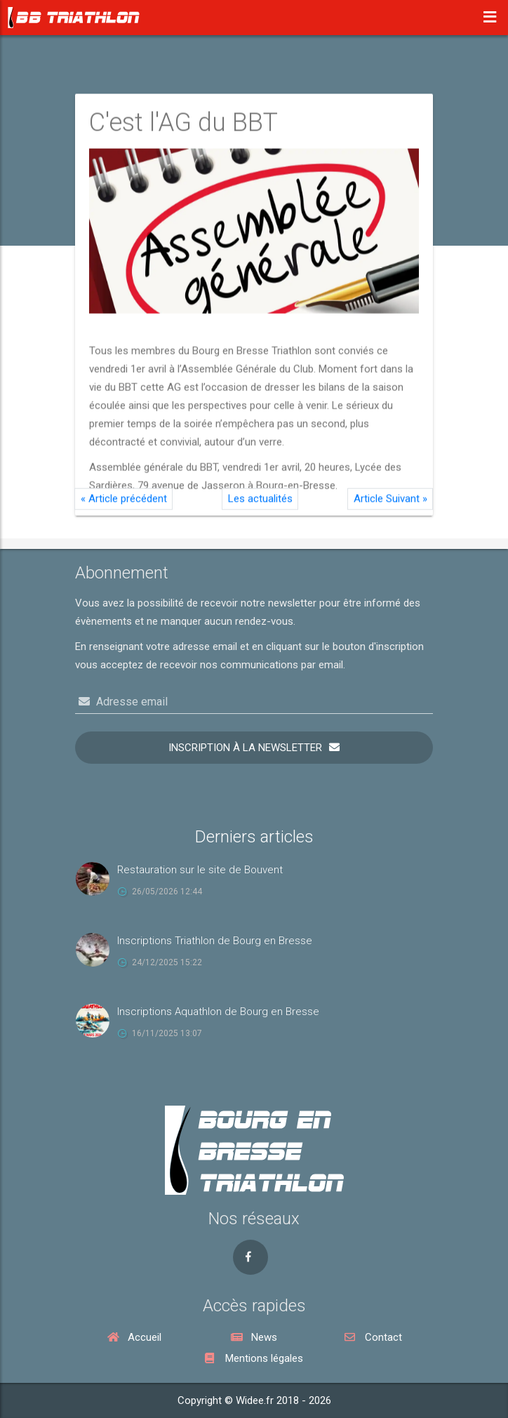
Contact (373, 1337)
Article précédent (124, 506)
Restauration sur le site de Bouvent (200, 869)
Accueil (134, 1337)
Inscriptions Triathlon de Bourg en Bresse (214, 940)
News (254, 1337)
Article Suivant (390, 506)
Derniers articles (254, 837)
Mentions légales (254, 1358)
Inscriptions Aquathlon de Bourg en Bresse (218, 1011)
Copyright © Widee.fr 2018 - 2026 (254, 1400)
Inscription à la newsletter (245, 747)
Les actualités (260, 506)
